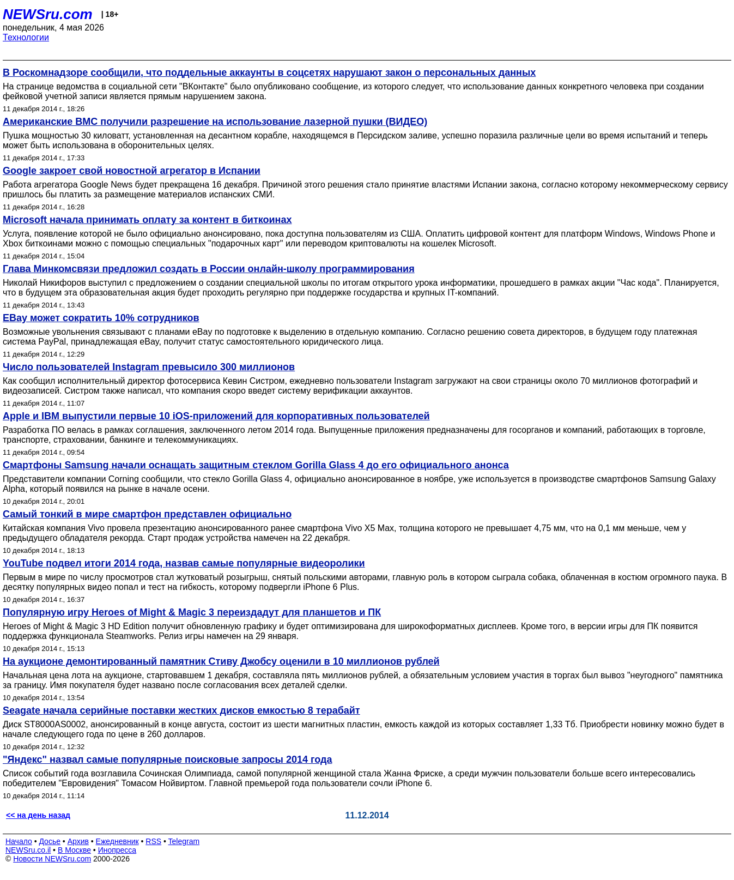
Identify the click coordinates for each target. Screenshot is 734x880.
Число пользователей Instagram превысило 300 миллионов (149, 366)
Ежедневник (117, 841)
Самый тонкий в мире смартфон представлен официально (147, 514)
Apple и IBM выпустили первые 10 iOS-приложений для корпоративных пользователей (216, 416)
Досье (49, 841)
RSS (153, 841)
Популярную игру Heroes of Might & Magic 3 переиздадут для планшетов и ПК (192, 612)
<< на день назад (38, 815)
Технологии (26, 37)
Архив (78, 841)
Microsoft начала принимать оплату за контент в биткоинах (147, 219)
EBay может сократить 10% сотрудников (101, 317)
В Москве (74, 850)
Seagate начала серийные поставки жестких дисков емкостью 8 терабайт (181, 710)
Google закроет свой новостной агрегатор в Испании (131, 170)
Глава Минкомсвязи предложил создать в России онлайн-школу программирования (209, 268)
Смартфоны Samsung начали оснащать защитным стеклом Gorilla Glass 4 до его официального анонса (256, 465)
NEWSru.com (48, 14)
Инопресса (117, 850)
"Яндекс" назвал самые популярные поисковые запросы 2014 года (167, 759)
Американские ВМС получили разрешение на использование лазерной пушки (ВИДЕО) (215, 121)
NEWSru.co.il (28, 850)
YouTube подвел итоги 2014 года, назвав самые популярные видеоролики (184, 563)
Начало (18, 841)
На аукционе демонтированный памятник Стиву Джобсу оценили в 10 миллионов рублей (221, 661)
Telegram (184, 841)
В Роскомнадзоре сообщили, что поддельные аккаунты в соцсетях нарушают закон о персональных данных (269, 72)
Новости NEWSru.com (52, 858)
